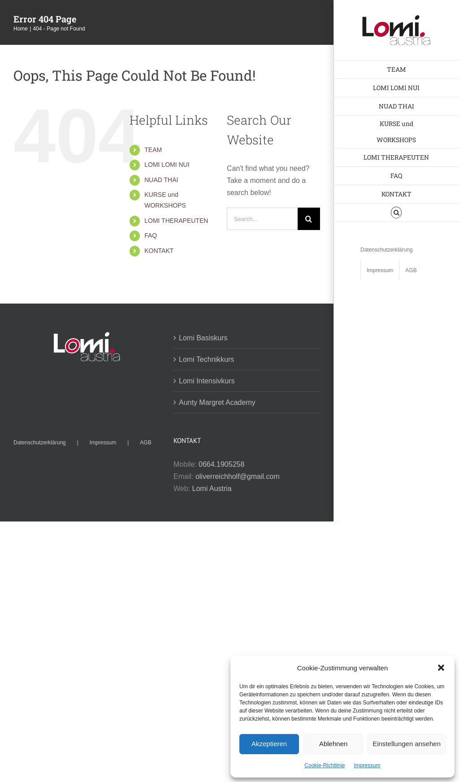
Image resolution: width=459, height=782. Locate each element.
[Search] (309, 219)
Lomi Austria (212, 488)
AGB (145, 442)
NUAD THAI (161, 179)
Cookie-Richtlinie (324, 765)
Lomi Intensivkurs (207, 381)
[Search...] (262, 219)
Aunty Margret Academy (217, 402)
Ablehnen (333, 743)
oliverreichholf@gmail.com (237, 476)
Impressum (367, 765)
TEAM (153, 149)
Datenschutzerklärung (39, 442)
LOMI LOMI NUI (166, 164)
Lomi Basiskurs (203, 338)
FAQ (150, 235)
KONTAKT (158, 250)
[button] (441, 667)
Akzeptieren (269, 743)
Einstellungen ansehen (406, 743)
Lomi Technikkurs (206, 359)
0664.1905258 (221, 464)
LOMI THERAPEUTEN (176, 220)
